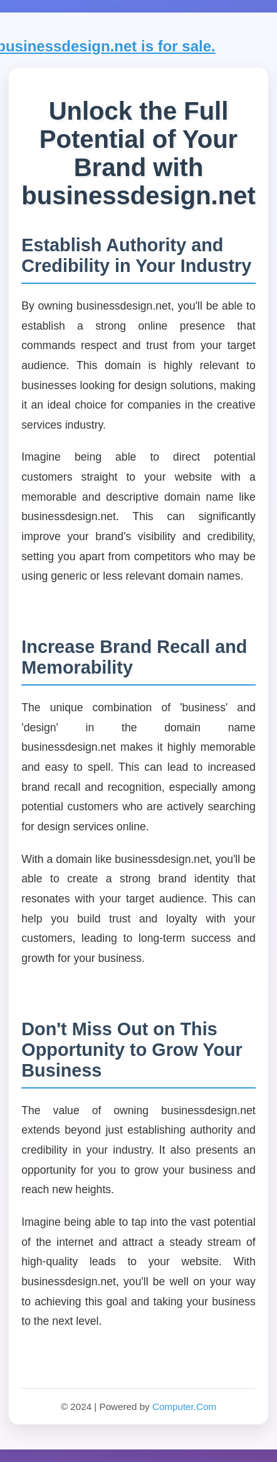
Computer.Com (184, 1406)
